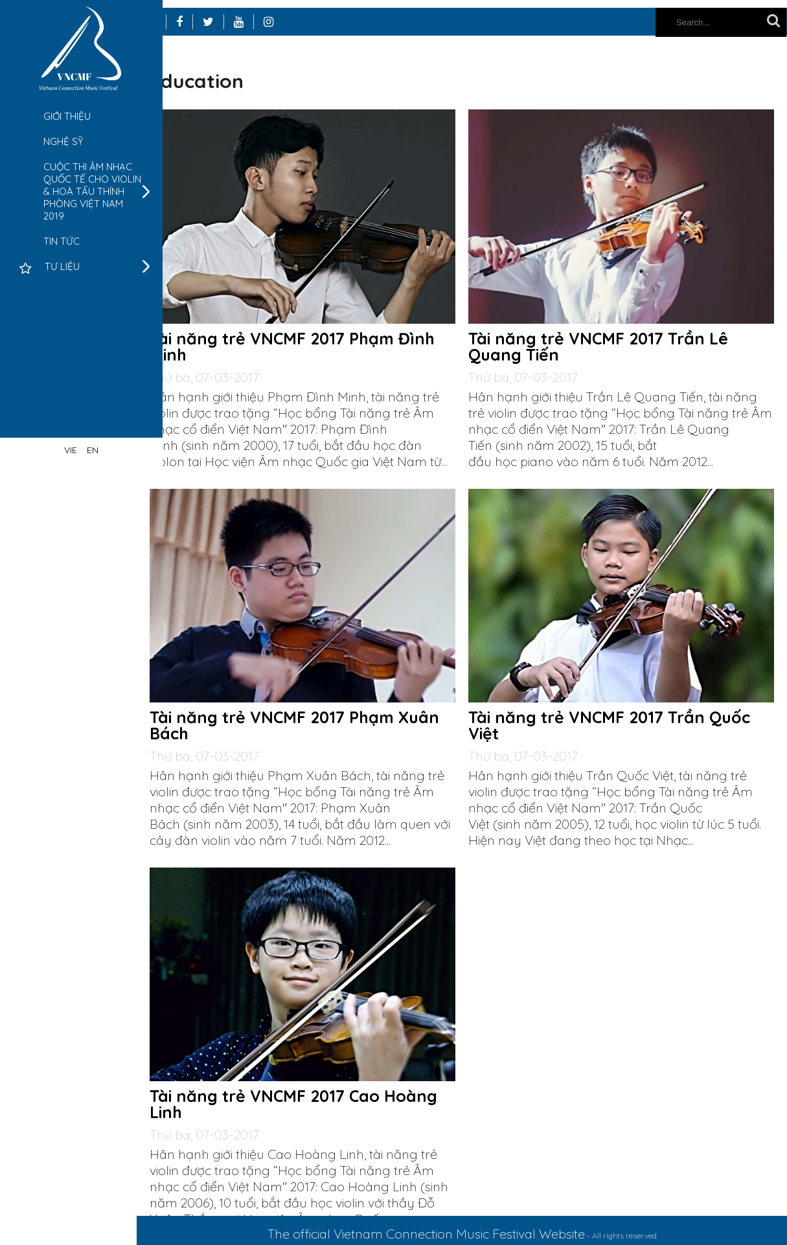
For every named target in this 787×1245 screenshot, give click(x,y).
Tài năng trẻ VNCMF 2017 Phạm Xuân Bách (619, 700)
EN (92, 450)
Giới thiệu (67, 116)
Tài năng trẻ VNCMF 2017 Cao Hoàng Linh (618, 1086)
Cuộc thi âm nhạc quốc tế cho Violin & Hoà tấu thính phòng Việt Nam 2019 (92, 191)
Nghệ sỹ (63, 141)
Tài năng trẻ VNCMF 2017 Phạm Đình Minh (317, 330)
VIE (70, 450)
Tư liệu (62, 266)
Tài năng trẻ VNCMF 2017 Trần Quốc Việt (322, 1086)
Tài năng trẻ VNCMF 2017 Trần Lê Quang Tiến (611, 330)
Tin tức (61, 241)
